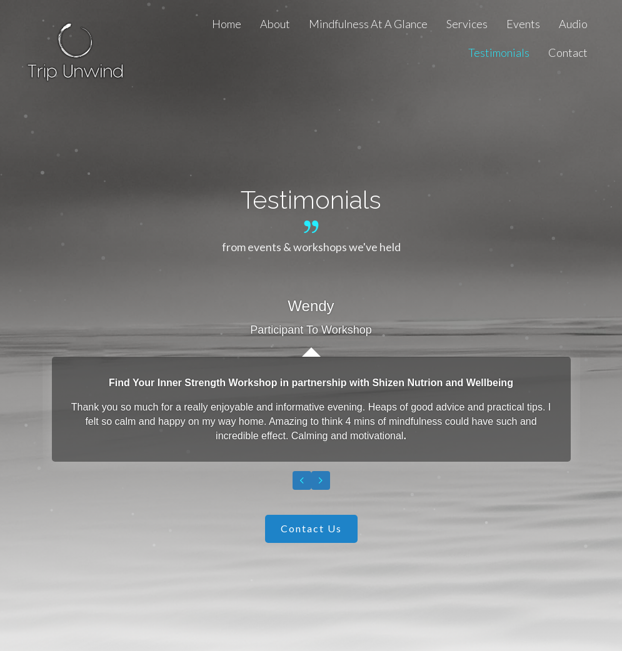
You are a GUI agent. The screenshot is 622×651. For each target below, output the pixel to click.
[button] (311, 529)
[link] (227, 23)
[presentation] (302, 480)
